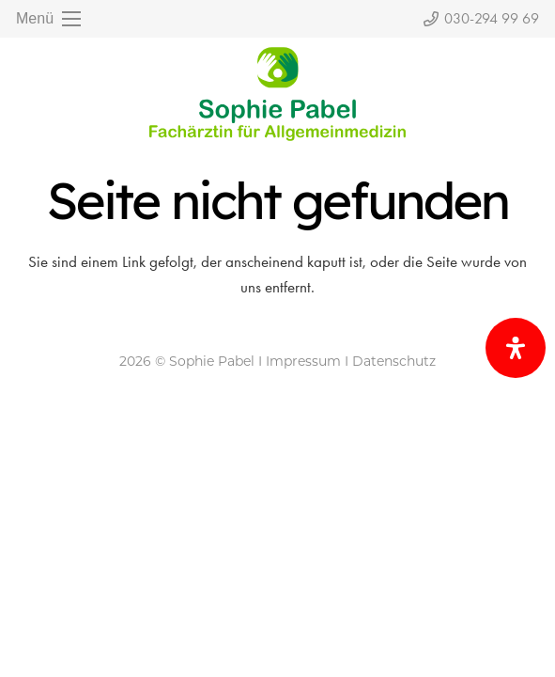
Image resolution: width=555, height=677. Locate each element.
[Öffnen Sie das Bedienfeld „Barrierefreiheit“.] (516, 348)
